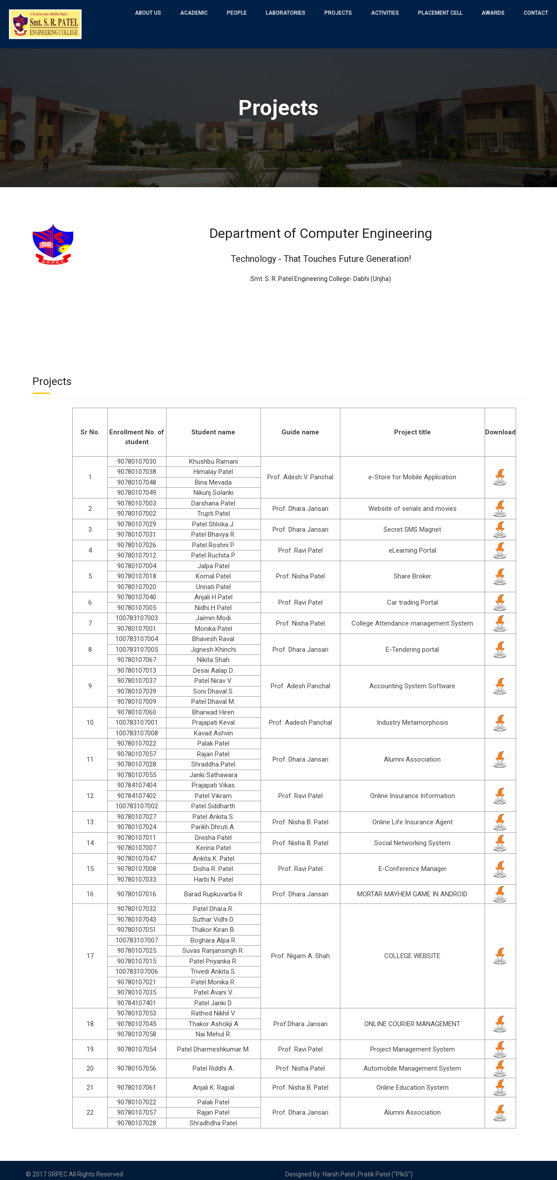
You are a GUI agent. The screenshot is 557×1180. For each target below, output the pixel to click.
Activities (385, 13)
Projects (338, 13)
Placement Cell (440, 13)
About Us (148, 13)
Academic (194, 13)
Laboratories (285, 13)
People (237, 13)
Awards (493, 13)
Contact (536, 13)
